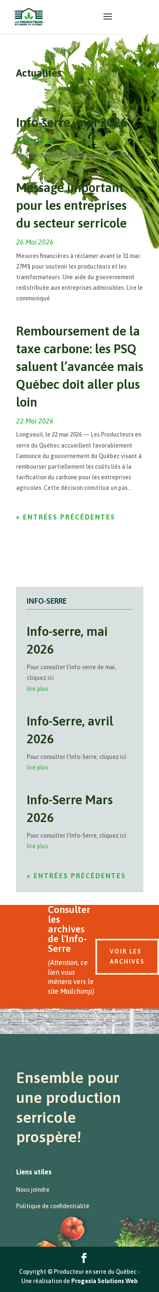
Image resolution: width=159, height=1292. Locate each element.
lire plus (37, 688)
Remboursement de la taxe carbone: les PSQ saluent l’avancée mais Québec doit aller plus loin (79, 366)
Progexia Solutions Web (104, 1281)
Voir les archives (127, 956)
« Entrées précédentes (65, 517)
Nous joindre (33, 1189)
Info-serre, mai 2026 (71, 122)
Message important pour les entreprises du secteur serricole (71, 205)
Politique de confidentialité (52, 1206)
